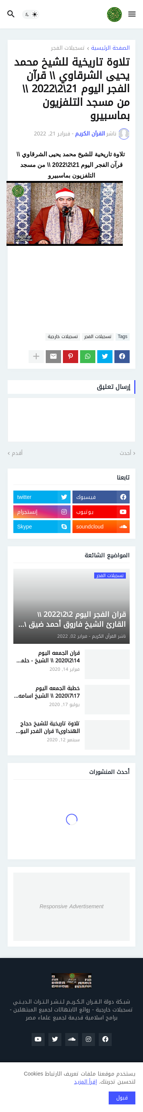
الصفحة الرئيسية (110, 49)
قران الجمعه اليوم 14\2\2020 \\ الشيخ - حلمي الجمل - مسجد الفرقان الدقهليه (48, 657)
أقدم (17, 453)
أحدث (125, 453)
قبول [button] (122, 1098)
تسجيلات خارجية (63, 337)
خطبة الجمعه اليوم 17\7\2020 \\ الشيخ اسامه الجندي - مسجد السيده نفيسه (49, 692)
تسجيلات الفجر (68, 49)
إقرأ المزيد (85, 1082)
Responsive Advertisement (72, 906)
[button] (132, 14)
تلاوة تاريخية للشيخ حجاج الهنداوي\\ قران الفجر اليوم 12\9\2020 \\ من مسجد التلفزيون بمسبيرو (48, 727)
